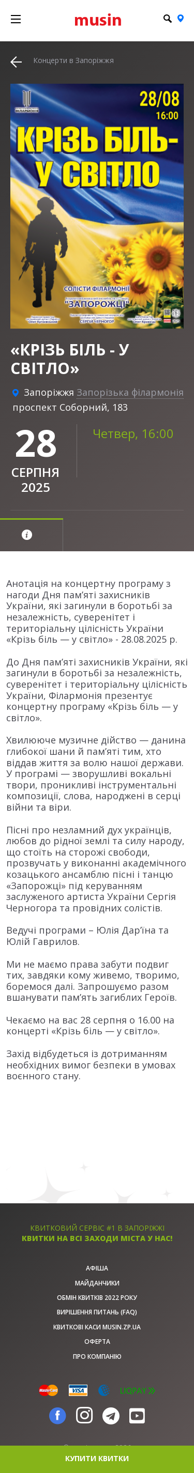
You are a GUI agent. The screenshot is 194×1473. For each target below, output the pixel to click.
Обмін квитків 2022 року (97, 1297)
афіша (97, 1268)
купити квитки (97, 1458)
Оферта (97, 1341)
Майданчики (97, 1283)
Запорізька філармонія (130, 392)
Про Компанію (97, 1356)
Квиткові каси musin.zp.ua (97, 1327)
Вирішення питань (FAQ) (97, 1312)
